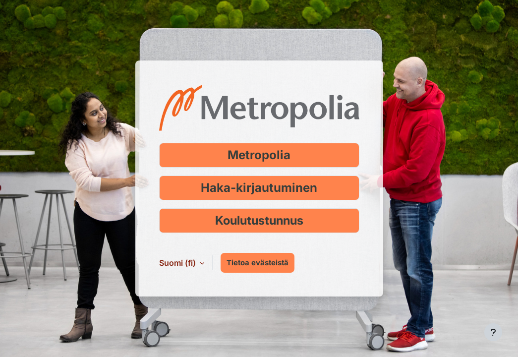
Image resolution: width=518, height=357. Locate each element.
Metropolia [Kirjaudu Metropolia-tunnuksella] (259, 155)
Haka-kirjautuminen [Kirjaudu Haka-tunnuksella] (259, 187)
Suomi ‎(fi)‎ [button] (178, 263)
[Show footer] (493, 332)
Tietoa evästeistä (257, 262)
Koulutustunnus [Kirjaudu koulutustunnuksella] (259, 220)
